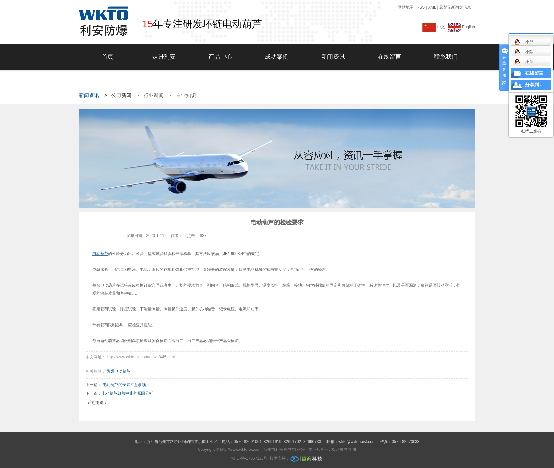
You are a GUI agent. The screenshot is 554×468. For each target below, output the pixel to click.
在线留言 (389, 57)
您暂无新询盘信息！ (457, 7)
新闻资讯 (333, 57)
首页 (107, 57)
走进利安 (164, 57)
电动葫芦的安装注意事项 (124, 384)
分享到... (533, 84)
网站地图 (406, 7)
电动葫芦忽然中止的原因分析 (127, 393)
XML (432, 7)
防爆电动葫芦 (118, 371)
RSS (420, 7)
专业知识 (186, 95)
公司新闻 (122, 95)
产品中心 (220, 57)
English (461, 27)
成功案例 (277, 57)
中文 (434, 27)
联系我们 (446, 57)
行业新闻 (154, 95)
